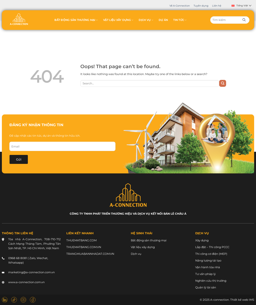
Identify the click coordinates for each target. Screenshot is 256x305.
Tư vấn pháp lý (205, 274)
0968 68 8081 (17, 258)
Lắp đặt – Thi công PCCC (212, 247)
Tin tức (179, 20)
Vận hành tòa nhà (207, 267)
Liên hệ (216, 5)
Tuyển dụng (201, 5)
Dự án (163, 20)
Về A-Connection (179, 5)
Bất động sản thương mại (76, 20)
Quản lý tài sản (205, 287)
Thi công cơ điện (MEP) (211, 254)
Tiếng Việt (242, 5)
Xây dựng (202, 240)
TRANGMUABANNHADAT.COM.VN (90, 254)
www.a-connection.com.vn (26, 282)
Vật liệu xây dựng (118, 20)
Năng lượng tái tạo (208, 260)
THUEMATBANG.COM (81, 240)
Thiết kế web (239, 299)
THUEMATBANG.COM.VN (83, 247)
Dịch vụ (146, 20)
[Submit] (222, 83)
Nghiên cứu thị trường (210, 280)
